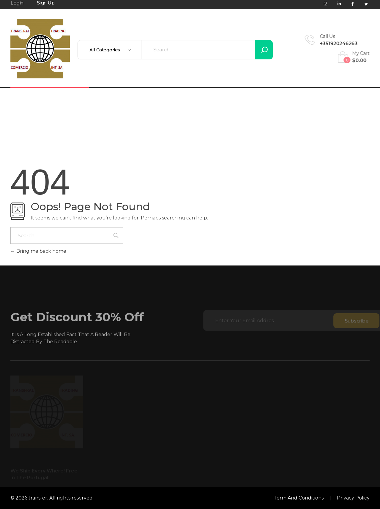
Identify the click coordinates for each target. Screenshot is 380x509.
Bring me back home (38, 251)
